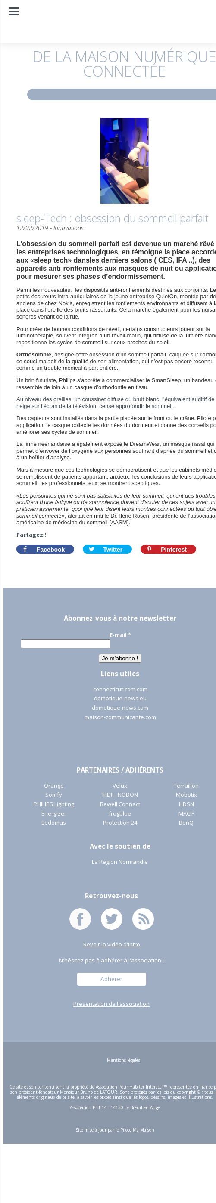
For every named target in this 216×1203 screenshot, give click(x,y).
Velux (120, 785)
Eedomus (53, 823)
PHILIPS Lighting (54, 804)
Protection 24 (120, 823)
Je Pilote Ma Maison (135, 1130)
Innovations (68, 228)
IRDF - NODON (120, 795)
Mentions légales (123, 1060)
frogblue (120, 813)
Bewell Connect (120, 804)
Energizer (53, 813)
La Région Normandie (120, 862)
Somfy (53, 795)
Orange (54, 785)
